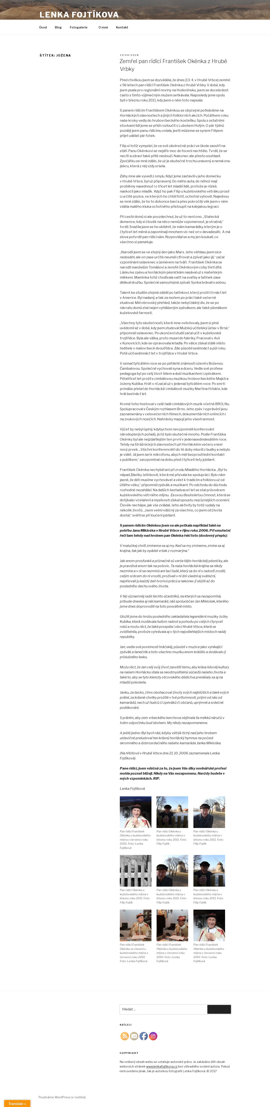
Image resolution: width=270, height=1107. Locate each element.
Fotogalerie (81, 27)
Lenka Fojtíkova (79, 14)
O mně (103, 27)
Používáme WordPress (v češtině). (62, 1097)
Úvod (43, 27)
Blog (58, 27)
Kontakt (122, 27)
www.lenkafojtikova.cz (161, 1066)
